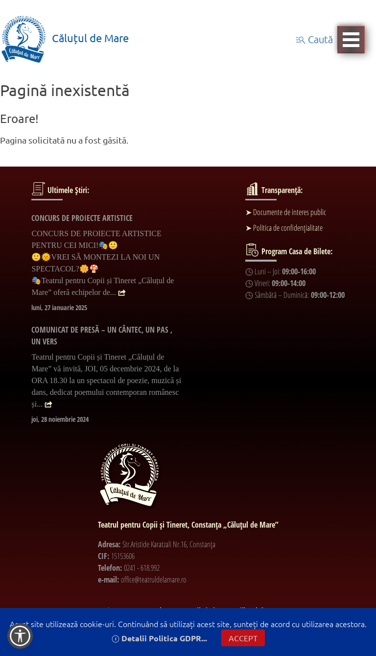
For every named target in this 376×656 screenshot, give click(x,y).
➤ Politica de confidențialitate (284, 227)
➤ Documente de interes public (285, 212)
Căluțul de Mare (64, 37)
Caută (314, 39)
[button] (20, 636)
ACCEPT (243, 638)
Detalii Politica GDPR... (159, 638)
